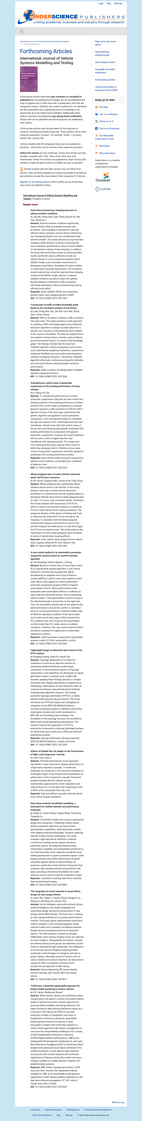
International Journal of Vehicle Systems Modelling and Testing (44, 42)
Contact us (35, 1110)
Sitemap (118, 3)
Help (108, 3)
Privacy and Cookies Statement (97, 1110)
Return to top (118, 1102)
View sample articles (105, 62)
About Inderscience (53, 1110)
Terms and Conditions (41, 1115)
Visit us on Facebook (107, 128)
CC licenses (80, 176)
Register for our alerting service (35, 182)
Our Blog (101, 107)
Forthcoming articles (105, 80)
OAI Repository (73, 1110)
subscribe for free (104, 139)
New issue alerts (105, 153)
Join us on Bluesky (106, 114)
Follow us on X (104, 121)
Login (101, 3)
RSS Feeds (102, 146)
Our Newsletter (104, 135)
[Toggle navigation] (22, 31)
